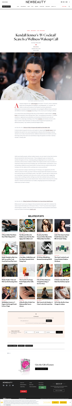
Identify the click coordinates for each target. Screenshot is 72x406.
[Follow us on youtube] (13, 385)
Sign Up (49, 320)
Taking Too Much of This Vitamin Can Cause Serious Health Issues (38, 201)
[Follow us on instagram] (9, 385)
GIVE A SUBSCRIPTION (41, 368)
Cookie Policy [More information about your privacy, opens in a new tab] (8, 404)
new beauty (29, 345)
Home (28, 30)
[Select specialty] (40, 332)
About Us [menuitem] (53, 6)
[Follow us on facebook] (3, 385)
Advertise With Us (23, 384)
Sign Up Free (58, 390)
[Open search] (69, 6)
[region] (36, 402)
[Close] (70, 402)
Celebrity (4, 255)
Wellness (33, 30)
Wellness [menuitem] (48, 6)
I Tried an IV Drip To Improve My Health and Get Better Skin (36, 127)
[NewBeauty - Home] (36, 2)
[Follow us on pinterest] (6, 385)
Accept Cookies (63, 402)
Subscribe (5, 2)
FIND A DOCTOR (6, 6)
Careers (30, 382)
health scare (33, 209)
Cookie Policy (22, 386)
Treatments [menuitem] (23, 6)
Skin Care (39, 277)
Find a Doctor (41, 382)
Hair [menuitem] (32, 6)
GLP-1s (3, 233)
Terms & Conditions (32, 386)
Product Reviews (23, 277)
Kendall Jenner (49, 130)
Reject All (55, 402)
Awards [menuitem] (36, 6)
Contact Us (22, 382)
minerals (29, 110)
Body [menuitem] (29, 6)
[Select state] (29, 332)
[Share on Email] (9, 353)
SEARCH (59, 332)
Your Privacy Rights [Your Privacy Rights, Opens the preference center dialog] (47, 402)
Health (3, 277)
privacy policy (44, 323)
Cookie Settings (42, 387)
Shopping (56, 255)
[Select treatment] (50, 332)
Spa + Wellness (41, 30)
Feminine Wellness (41, 255)
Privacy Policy (41, 384)
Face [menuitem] (18, 6)
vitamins (40, 119)
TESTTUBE (64, 6)
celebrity (21, 345)
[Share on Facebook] (8, 353)
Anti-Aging (22, 233)
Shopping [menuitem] (42, 6)
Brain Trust (31, 384)
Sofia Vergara (34, 103)
